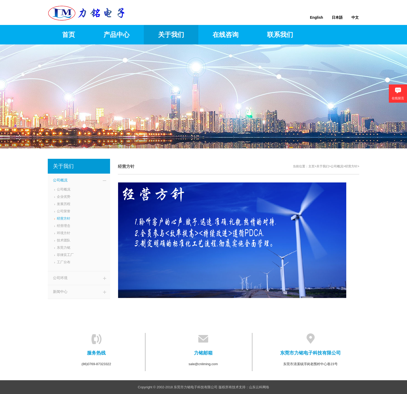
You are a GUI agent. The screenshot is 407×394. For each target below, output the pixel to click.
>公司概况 (336, 166)
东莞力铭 (63, 247)
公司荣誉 (63, 211)
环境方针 (63, 233)
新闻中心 (60, 292)
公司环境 (60, 278)
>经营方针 (350, 166)
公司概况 (60, 180)
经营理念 (63, 226)
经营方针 (63, 218)
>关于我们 (322, 166)
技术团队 (63, 240)
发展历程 (63, 204)
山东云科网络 (259, 387)
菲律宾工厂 (65, 255)
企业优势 (63, 197)
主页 (311, 166)
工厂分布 (63, 262)
